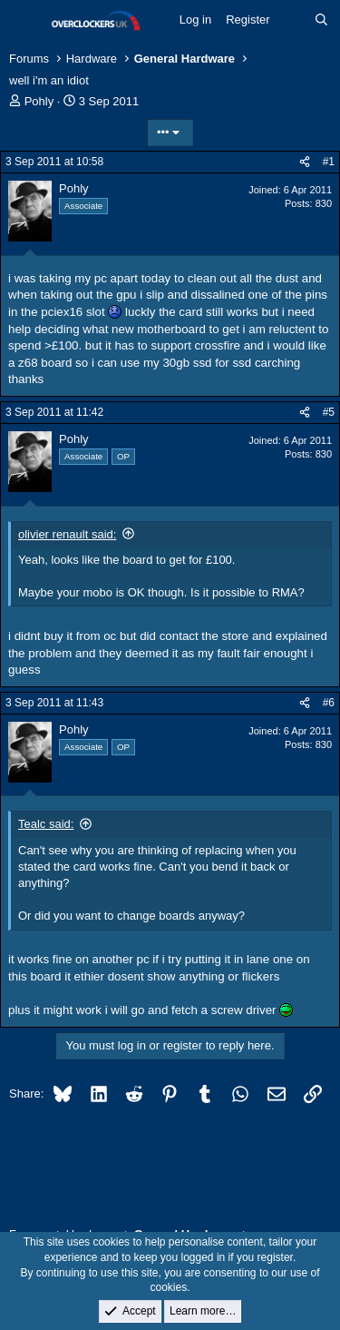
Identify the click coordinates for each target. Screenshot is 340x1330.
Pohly (39, 101)
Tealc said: (45, 824)
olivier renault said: (67, 534)
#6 (329, 702)
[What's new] (292, 20)
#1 (329, 161)
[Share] (304, 162)
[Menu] (25, 21)
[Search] (321, 20)
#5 (329, 412)
